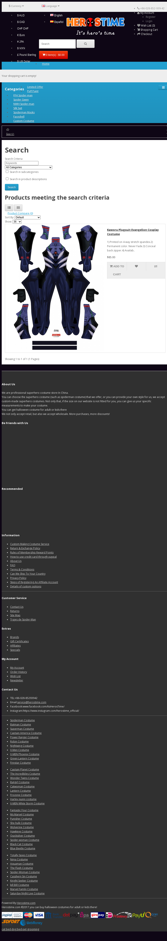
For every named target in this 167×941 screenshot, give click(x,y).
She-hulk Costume (21, 823)
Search (10, 134)
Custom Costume (23, 121)
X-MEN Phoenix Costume (25, 754)
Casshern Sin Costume (23, 876)
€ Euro (21, 35)
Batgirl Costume (20, 782)
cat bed (6, 929)
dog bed (16, 929)
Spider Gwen (21, 99)
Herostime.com (26, 903)
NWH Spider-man (23, 104)
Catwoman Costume (22, 786)
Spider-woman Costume (24, 840)
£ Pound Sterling (26, 54)
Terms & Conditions (22, 569)
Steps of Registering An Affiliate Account (34, 582)
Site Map (15, 615)
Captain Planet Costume (24, 769)
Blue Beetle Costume (22, 848)
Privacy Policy (18, 578)
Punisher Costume (21, 819)
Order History (18, 672)
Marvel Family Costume (24, 889)
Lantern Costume (20, 791)
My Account (17, 667)
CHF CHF (22, 28)
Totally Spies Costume (23, 855)
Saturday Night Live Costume (27, 893)
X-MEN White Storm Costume (27, 803)
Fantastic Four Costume (24, 810)
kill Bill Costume (19, 885)
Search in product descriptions (26, 179)
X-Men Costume (19, 750)
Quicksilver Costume (22, 835)
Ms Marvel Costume (22, 814)
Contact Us (16, 607)
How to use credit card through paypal (33, 557)
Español (57, 21)
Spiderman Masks (24, 112)
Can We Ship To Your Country (27, 574)
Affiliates (15, 645)
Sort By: (9, 217)
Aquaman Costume (21, 863)
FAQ (12, 565)
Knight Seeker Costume (24, 880)
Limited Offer (35, 87)
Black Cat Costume (21, 844)
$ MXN (21, 48)
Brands (14, 637)
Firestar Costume (20, 763)
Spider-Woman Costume (25, 872)
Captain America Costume (26, 733)
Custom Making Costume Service (29, 544)
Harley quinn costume (23, 799)
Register (151, 17)
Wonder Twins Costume (24, 778)
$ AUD (21, 15)
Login (149, 21)
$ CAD (21, 21)
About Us (15, 561)
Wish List (15, 676)
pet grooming (31, 929)
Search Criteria (14, 159)
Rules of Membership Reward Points (32, 552)
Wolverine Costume (22, 827)
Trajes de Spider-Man (23, 619)
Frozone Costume (21, 795)
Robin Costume (19, 741)
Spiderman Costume (22, 720)
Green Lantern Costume (24, 758)
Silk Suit (17, 108)
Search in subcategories (22, 172)
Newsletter (16, 680)
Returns (14, 611)
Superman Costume (22, 729)
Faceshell (18, 116)
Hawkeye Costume (21, 831)
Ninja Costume (19, 859)
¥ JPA (20, 41)
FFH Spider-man (23, 95)
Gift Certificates (19, 641)
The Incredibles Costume (25, 774)
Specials (15, 650)
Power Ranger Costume (24, 737)
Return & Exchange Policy (25, 548)
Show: (8, 221)
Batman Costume (20, 724)
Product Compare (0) (20, 213)
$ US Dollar (23, 61)
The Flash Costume (21, 868)
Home (46, 64)
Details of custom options (25, 586)
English (56, 15)
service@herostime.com (31, 702)
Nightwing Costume (22, 746)
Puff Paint (32, 91)
